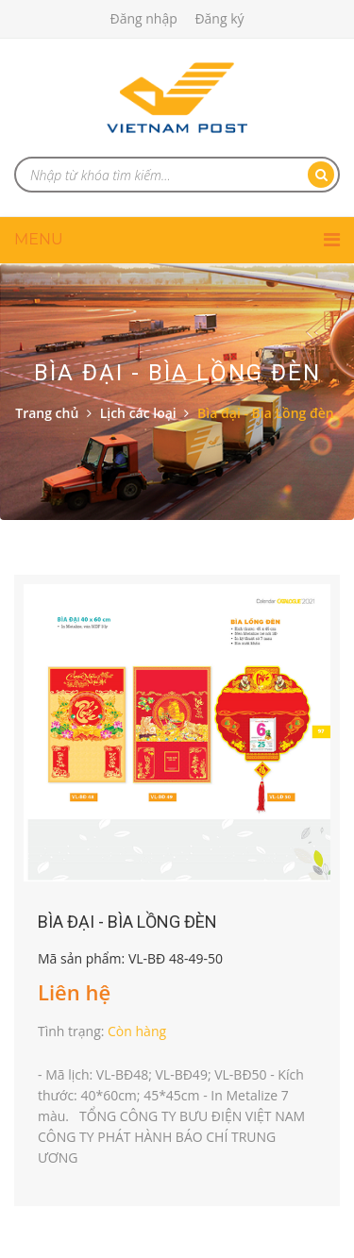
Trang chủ (46, 413)
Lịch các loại (138, 413)
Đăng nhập (143, 18)
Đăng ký (219, 18)
